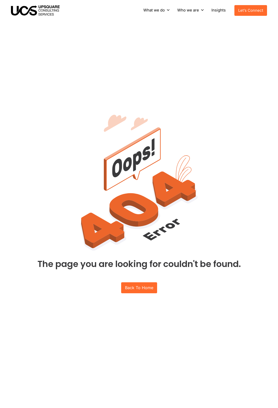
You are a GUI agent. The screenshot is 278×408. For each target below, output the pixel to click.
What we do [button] (154, 10)
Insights (218, 10)
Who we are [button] (188, 10)
